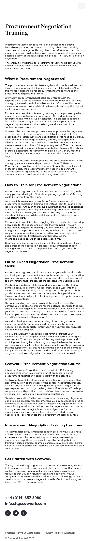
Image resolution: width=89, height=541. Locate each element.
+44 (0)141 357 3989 (23, 498)
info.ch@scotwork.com (25, 503)
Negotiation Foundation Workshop (38, 380)
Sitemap (69, 532)
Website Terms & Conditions (22, 532)
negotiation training (31, 203)
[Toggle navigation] (81, 6)
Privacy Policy (52, 532)
